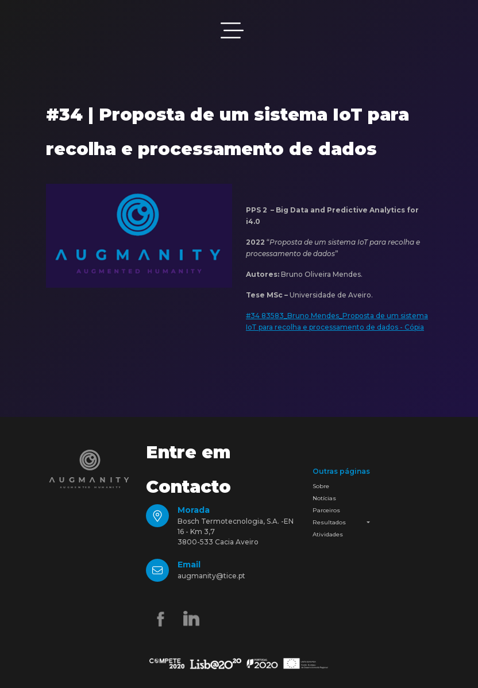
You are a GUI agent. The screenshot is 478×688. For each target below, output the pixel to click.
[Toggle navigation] (232, 30)
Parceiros (326, 510)
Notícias (324, 498)
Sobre (321, 486)
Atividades (328, 534)
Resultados (329, 522)
